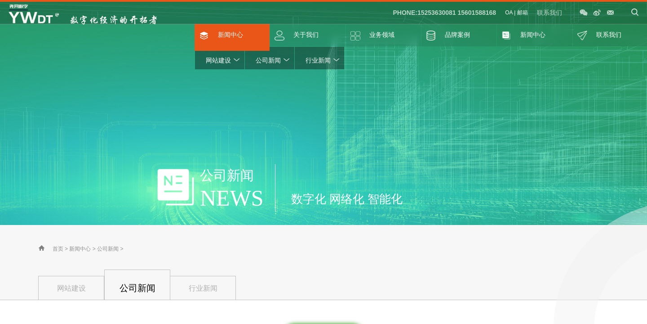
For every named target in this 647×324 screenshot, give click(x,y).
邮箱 (522, 12)
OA (509, 12)
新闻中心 (80, 249)
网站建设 (218, 60)
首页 (58, 249)
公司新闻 (268, 60)
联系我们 (549, 12)
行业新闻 (318, 60)
